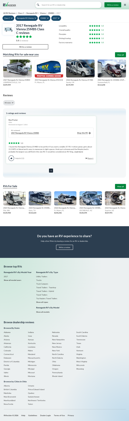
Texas (78, 343)
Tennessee (80, 339)
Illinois (6, 376)
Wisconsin (80, 365)
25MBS (43, 18)
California (7, 347)
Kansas (31, 339)
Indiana (31, 332)
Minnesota (32, 365)
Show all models (43, 312)
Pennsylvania (57, 372)
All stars (8, 103)
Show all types (42, 302)
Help (23, 415)
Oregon (55, 369)
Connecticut (9, 354)
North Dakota (57, 358)
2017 (55, 18)
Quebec (31, 393)
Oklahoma (56, 365)
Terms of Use (59, 415)
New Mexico (57, 347)
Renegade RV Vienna (25, 18)
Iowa (30, 336)
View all (120, 55)
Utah (78, 347)
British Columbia (10, 389)
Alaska (6, 336)
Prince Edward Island (36, 389)
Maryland (31, 354)
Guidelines (32, 415)
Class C (7, 18)
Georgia (7, 369)
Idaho (6, 372)
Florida (6, 365)
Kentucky (32, 343)
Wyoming (80, 369)
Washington (81, 358)
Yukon (30, 404)
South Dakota (81, 336)
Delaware (7, 358)
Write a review (113, 5)
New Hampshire (58, 339)
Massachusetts (34, 358)
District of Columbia (11, 361)
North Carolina (58, 354)
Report (90, 158)
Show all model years (12, 280)
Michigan (31, 361)
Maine (30, 350)
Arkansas (7, 343)
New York (56, 350)
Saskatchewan (33, 397)
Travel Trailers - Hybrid (45, 291)
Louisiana (31, 347)
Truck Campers (42, 284)
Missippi (31, 369)
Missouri (31, 372)
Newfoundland (9, 400)
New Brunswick (10, 397)
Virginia (79, 354)
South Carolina (82, 332)
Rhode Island (57, 376)
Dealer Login (45, 415)
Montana (31, 376)
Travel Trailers (41, 295)
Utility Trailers (41, 276)
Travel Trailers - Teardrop (46, 287)
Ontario (31, 386)
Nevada (55, 336)
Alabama (7, 332)
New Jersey (56, 343)
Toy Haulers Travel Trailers (46, 298)
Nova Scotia (8, 404)
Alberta (7, 386)
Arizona (7, 339)
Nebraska (56, 332)
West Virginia (81, 361)
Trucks (39, 280)
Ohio (54, 361)
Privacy (71, 415)
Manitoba (7, 393)
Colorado (7, 350)
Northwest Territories (36, 400)
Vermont (79, 350)
